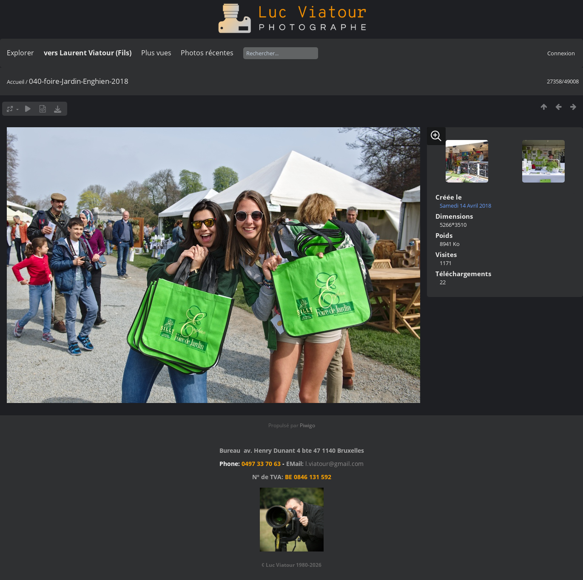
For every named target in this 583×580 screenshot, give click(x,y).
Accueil (15, 82)
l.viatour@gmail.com (334, 464)
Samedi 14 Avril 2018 (465, 205)
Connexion (561, 53)
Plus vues (156, 52)
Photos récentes (207, 52)
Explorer (20, 52)
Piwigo (307, 425)
